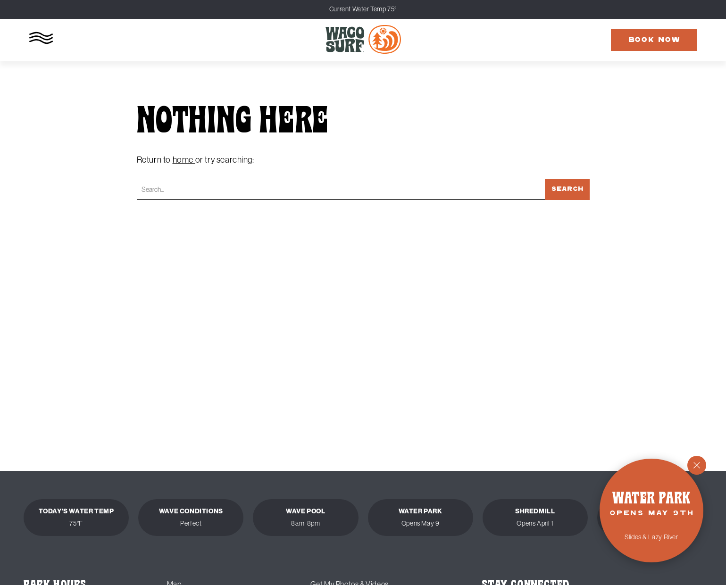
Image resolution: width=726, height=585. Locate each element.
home (184, 160)
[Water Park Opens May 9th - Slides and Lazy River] (651, 510)
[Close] (696, 465)
